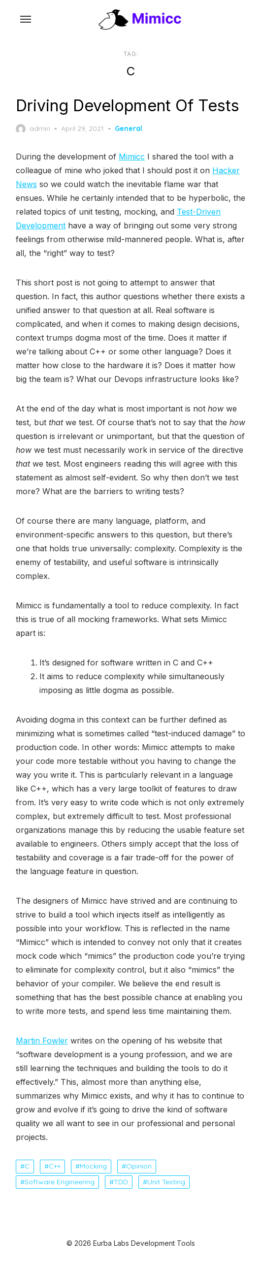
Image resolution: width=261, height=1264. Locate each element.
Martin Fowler (42, 1040)
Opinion (139, 1166)
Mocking (93, 1166)
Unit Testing (166, 1181)
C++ (55, 1166)
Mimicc (132, 156)
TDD (121, 1181)
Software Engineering (60, 1181)
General (128, 128)
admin (33, 129)
